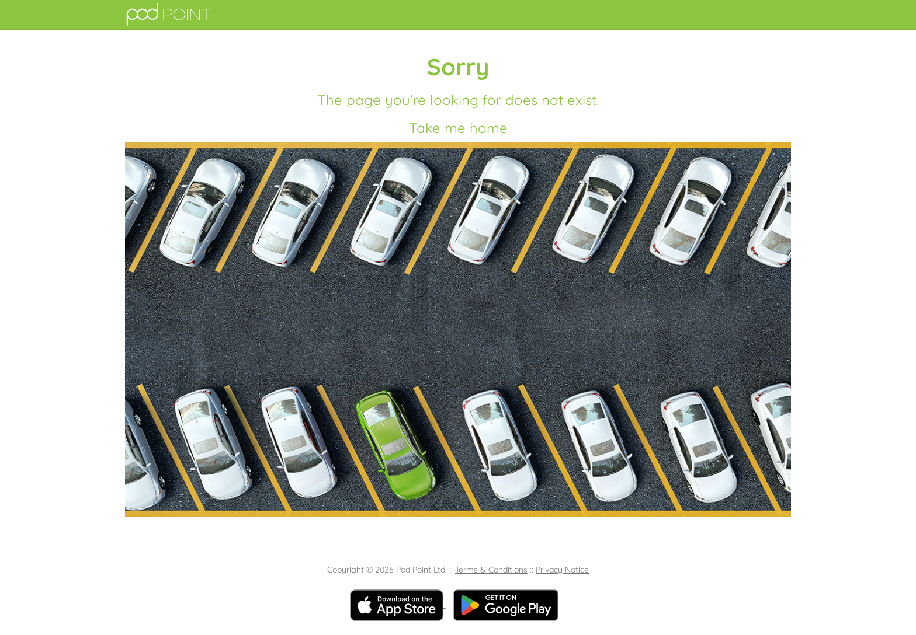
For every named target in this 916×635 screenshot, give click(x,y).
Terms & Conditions (491, 569)
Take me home (458, 128)
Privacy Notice (562, 569)
